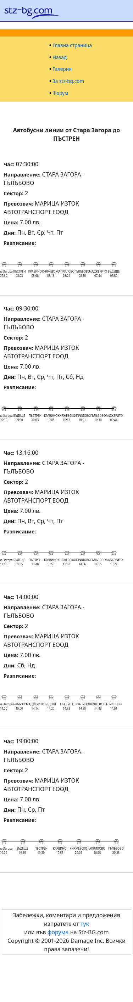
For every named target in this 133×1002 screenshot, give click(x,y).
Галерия (62, 69)
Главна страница (72, 45)
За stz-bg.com (68, 81)
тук (85, 924)
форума (58, 932)
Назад (59, 57)
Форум (60, 93)
